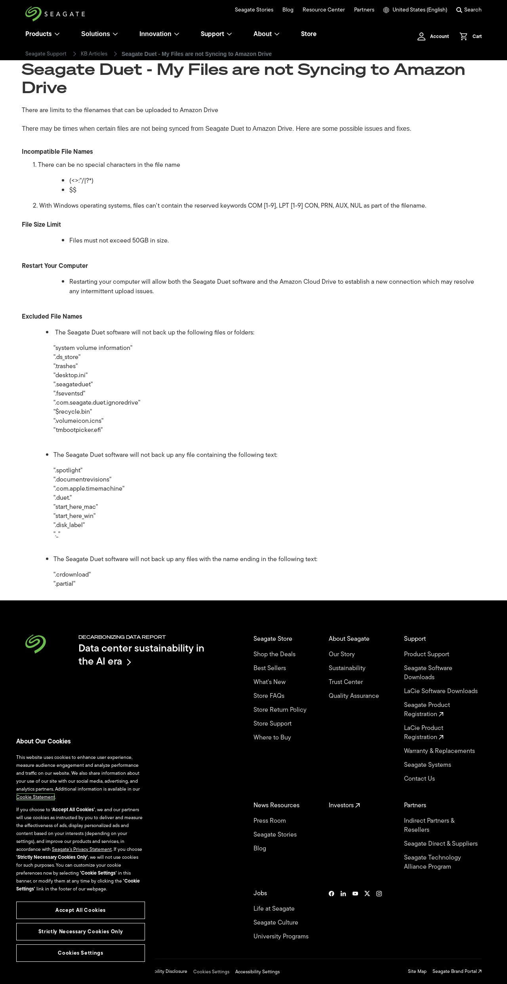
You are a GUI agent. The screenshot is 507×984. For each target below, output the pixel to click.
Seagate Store (274, 639)
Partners (364, 9)
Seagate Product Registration (427, 710)
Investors (344, 805)
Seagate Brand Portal (457, 971)
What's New (270, 682)
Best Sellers (271, 668)
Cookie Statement (35, 797)
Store (308, 34)
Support (212, 34)
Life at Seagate (275, 908)
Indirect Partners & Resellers (429, 825)
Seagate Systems (428, 765)
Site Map (417, 971)
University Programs (282, 936)
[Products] (57, 34)
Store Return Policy (281, 710)
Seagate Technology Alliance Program (432, 862)
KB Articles (94, 54)
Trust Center (346, 682)
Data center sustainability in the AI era (141, 654)
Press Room (271, 820)
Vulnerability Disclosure (162, 971)
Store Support (273, 723)
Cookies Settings (211, 971)
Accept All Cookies (80, 910)
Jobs (261, 893)
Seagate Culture (277, 922)
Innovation (159, 34)
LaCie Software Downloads (441, 691)
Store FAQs (270, 696)
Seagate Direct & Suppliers (441, 843)
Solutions (99, 34)
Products (38, 34)
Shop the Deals (276, 654)
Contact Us (420, 778)
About (267, 34)
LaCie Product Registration (424, 733)
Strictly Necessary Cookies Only (80, 931)
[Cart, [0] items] (468, 36)
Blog (288, 9)
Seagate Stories (254, 9)
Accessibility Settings (257, 972)
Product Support (427, 654)
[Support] (229, 34)
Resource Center (324, 9)
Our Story (342, 654)
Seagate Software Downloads (428, 673)
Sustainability (348, 668)
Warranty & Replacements (440, 751)
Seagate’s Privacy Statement (82, 849)
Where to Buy (273, 737)
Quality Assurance (355, 696)
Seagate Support (46, 54)
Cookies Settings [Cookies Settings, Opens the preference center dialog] (80, 953)
